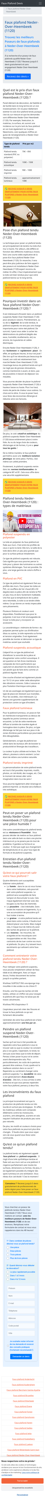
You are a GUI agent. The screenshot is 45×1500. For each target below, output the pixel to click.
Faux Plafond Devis (12, 3)
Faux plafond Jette (23, 1433)
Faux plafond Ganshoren (23, 1417)
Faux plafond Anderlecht (23, 1379)
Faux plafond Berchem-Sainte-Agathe (23, 1390)
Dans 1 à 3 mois (17, 1275)
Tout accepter (22, 1481)
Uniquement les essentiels (22, 1488)
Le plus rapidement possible (22, 1272)
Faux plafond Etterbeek (23, 1401)
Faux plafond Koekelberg (23, 1439)
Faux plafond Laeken (23, 1444)
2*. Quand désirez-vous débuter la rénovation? (20, 1266)
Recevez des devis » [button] (18, 76)
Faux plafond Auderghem (23, 1384)
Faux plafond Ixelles (23, 1428)
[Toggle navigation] (40, 3)
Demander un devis (21, 1356)
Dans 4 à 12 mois (17, 1279)
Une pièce (14, 1247)
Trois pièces (15, 1254)
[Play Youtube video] (22, 521)
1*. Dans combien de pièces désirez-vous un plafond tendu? (21, 1242)
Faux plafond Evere (23, 1406)
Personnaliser (22, 1495)
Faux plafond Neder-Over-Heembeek (23, 1455)
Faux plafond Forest (23, 1411)
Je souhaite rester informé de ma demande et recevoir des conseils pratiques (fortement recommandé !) (22, 1345)
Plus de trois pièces (19, 1258)
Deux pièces (15, 1251)
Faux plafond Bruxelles (23, 1395)
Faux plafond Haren (23, 1422)
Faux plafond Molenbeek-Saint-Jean (23, 1449)
